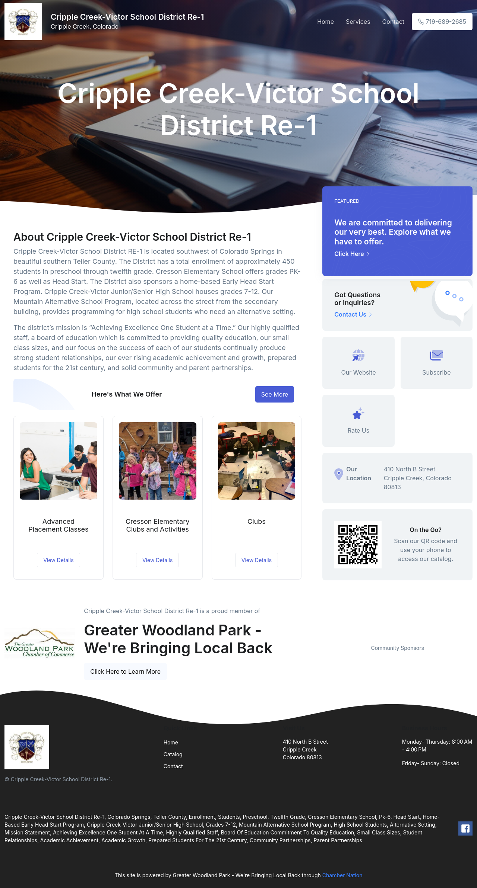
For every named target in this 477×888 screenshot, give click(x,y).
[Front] (24, 21)
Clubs (256, 521)
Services (358, 21)
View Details (58, 560)
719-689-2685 (442, 21)
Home (325, 21)
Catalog (173, 754)
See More (274, 394)
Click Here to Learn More (125, 671)
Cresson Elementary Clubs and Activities (157, 525)
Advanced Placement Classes (58, 525)
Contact (393, 21)
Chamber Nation (342, 875)
